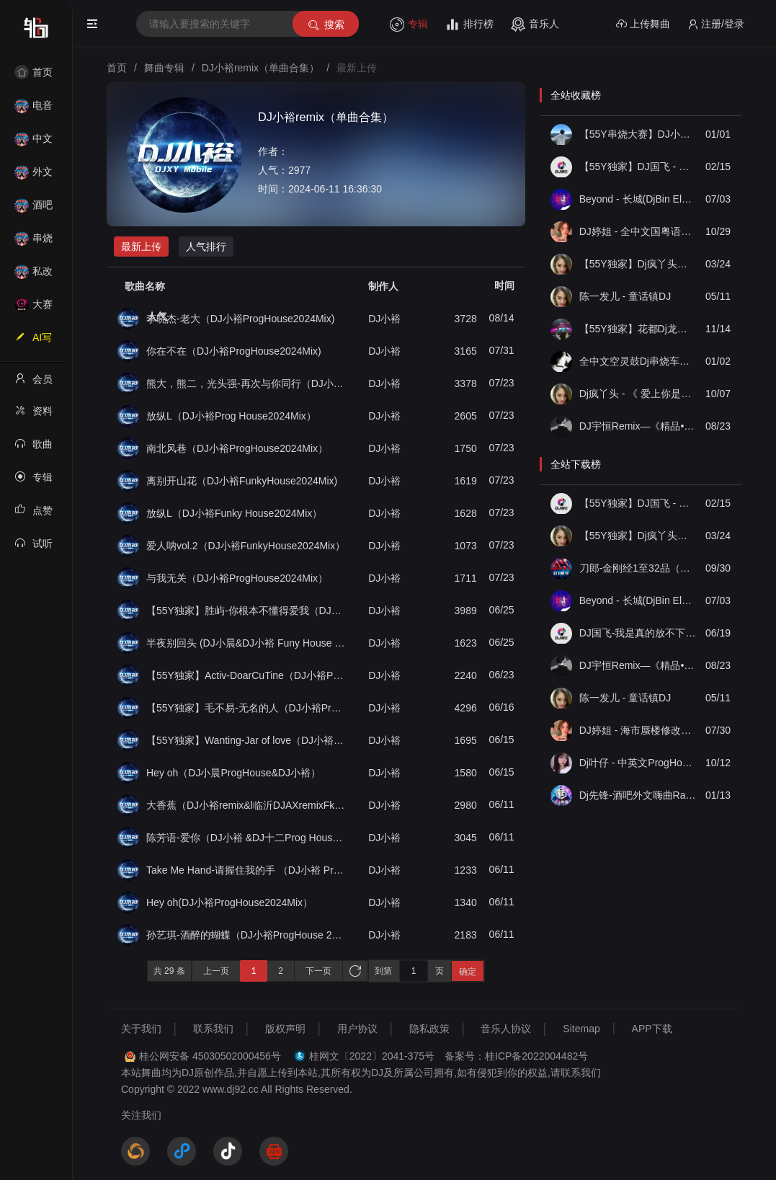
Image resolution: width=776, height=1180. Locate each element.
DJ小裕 (384, 318)
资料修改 (33, 415)
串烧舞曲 (33, 242)
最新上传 (141, 246)
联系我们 (213, 1028)
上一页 (216, 971)
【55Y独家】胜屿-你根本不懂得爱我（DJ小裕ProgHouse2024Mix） (246, 610)
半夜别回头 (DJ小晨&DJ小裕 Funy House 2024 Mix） (246, 643)
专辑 (409, 24)
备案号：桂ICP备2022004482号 (516, 1056)
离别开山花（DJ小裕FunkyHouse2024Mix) (241, 481)
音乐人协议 (506, 1028)
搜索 (325, 25)
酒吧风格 (33, 209)
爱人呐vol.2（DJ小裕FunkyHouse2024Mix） (245, 545)
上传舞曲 (643, 24)
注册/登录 (715, 24)
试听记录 (33, 548)
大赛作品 (33, 309)
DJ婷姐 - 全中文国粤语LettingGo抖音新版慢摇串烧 (637, 231)
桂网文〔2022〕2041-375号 (371, 1056)
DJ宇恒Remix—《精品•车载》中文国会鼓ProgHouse (637, 426)
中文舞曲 (33, 143)
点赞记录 (33, 514)
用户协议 (357, 1028)
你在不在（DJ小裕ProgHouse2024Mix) (233, 351)
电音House (33, 110)
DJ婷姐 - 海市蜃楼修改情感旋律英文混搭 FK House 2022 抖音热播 (637, 730)
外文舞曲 (33, 176)
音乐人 (535, 24)
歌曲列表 (33, 448)
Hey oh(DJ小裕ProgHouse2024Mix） (229, 902)
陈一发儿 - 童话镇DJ (625, 296)
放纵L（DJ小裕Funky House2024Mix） (234, 513)
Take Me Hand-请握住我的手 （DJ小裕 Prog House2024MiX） (246, 870)
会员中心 (33, 383)
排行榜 (469, 24)
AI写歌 (33, 341)
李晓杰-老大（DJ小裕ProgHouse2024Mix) (240, 318)
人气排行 (206, 246)
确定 (467, 972)
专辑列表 (33, 481)
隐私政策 (429, 1028)
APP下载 (652, 1028)
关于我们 (141, 1028)
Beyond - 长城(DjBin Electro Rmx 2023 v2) (637, 199)
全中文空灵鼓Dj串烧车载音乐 (637, 361)
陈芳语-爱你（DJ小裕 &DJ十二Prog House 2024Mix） (246, 837)
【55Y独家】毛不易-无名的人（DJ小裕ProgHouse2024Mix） (246, 708)
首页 (33, 72)
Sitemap (581, 1028)
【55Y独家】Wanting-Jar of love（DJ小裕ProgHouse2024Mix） (246, 740)
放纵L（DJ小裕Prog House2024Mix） (231, 416)
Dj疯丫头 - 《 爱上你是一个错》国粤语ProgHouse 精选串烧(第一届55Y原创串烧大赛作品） (637, 393)
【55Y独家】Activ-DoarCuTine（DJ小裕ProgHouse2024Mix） (246, 675)
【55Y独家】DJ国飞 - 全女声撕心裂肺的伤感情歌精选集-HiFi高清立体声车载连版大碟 (637, 166)
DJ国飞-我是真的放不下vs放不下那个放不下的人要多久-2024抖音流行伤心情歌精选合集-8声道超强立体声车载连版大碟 (637, 633)
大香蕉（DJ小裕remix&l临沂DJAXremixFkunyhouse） (246, 805)
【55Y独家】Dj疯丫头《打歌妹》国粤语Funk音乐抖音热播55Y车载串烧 (637, 264)
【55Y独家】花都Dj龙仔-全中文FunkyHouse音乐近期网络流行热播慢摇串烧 (637, 328)
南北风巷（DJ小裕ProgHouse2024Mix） (237, 448)
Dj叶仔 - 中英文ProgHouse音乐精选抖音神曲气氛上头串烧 (637, 762)
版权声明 (285, 1028)
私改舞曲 (33, 276)
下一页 (318, 971)
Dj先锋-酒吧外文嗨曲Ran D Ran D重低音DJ (637, 795)
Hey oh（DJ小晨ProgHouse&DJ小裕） (233, 772)
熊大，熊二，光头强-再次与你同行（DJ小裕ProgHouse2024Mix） (246, 383)
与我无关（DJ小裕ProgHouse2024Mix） (237, 578)
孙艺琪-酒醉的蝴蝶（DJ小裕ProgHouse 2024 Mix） (246, 935)
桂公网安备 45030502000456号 (210, 1056)
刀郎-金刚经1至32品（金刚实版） (637, 568)
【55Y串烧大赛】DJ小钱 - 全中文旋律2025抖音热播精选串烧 (637, 134)
